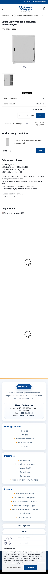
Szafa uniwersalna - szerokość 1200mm (21, 273)
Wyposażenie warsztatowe (27, 15)
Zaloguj (28, 2)
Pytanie (25, 435)
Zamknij (30, 567)
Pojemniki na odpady (25, 493)
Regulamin (25, 460)
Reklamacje (25, 476)
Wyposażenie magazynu (25, 497)
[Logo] (24, 9)
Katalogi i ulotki (25, 442)
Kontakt (25, 431)
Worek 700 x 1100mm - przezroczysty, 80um (22, 341)
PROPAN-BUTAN (25, 517)
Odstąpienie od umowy (25, 464)
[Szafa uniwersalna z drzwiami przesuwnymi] (24, 49)
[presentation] (4, 49)
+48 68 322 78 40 (26, 413)
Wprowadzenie (7, 15)
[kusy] (24, 116)
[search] (44, 8)
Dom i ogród (25, 513)
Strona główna (24, 526)
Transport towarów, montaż (25, 480)
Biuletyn (25, 446)
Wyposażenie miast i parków (25, 509)
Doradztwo (25, 472)
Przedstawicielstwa (25, 438)
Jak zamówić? (25, 468)
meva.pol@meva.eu (27, 415)
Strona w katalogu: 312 (13, 213)
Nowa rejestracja (40, 2)
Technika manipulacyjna (25, 505)
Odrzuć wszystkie (13, 567)
